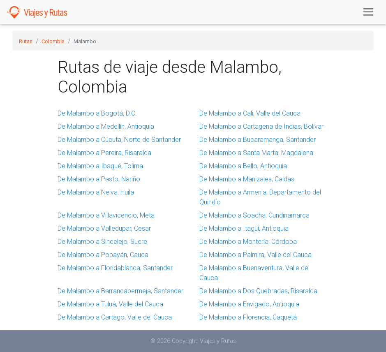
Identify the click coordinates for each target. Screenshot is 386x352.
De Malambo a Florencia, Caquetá (248, 317)
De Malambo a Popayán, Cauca (103, 254)
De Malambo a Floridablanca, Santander (115, 268)
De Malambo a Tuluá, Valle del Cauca (110, 304)
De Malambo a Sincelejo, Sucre (102, 241)
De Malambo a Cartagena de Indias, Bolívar (261, 126)
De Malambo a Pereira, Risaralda (104, 152)
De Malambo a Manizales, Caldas (246, 179)
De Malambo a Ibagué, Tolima (100, 166)
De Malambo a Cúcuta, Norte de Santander (119, 139)
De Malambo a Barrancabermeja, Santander (120, 291)
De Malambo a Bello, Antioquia (243, 166)
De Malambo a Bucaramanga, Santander (257, 139)
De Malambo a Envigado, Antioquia (249, 304)
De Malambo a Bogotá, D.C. (97, 113)
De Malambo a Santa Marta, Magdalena (256, 152)
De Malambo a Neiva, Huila (96, 192)
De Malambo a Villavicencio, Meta (106, 215)
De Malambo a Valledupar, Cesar (104, 228)
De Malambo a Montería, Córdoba (248, 241)
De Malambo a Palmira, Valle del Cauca (255, 254)
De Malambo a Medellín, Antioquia (106, 126)
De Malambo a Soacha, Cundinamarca (254, 215)
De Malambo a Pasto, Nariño (99, 179)
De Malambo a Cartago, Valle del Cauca (115, 317)
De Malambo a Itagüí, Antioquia (244, 228)
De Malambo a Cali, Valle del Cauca (249, 113)
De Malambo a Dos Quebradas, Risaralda (258, 291)
